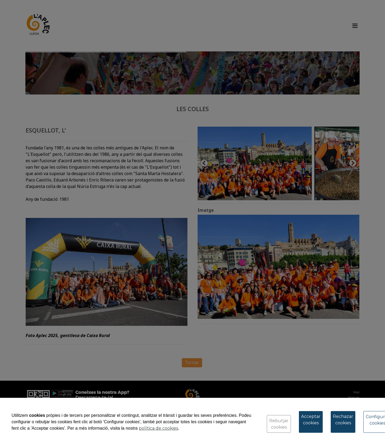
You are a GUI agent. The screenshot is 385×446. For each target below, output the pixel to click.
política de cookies (158, 428)
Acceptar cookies (311, 419)
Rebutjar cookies (278, 424)
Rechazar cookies (343, 419)
